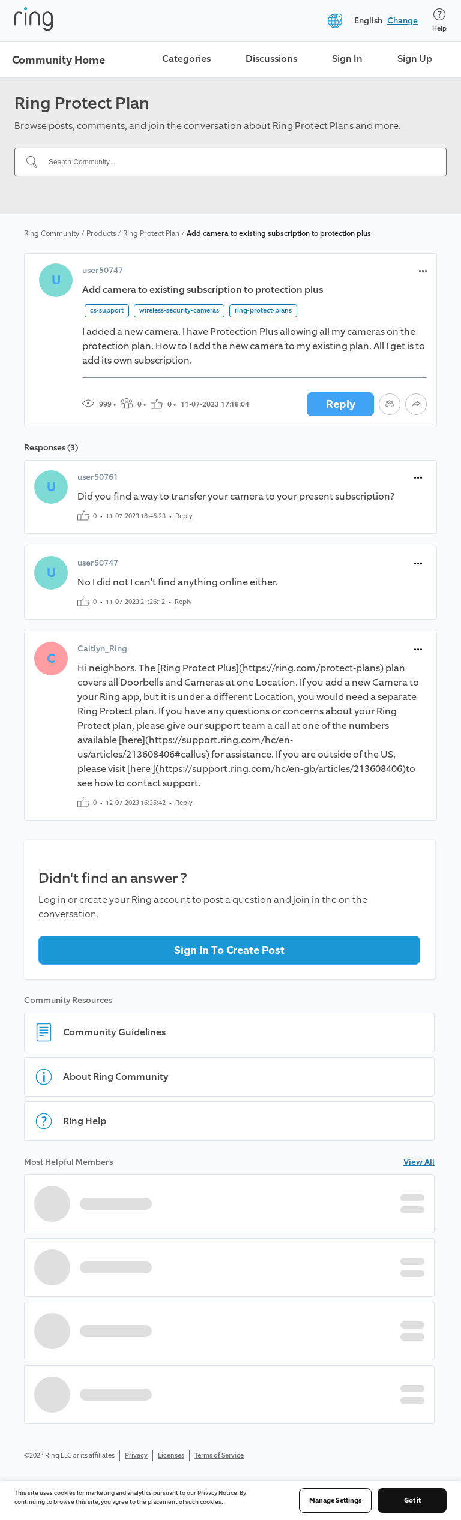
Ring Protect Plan (151, 233)
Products (101, 233)
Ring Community (51, 233)
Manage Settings (335, 1500)
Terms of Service (219, 1455)
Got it (412, 1500)
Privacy (136, 1455)
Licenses (171, 1455)
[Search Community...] (237, 162)
